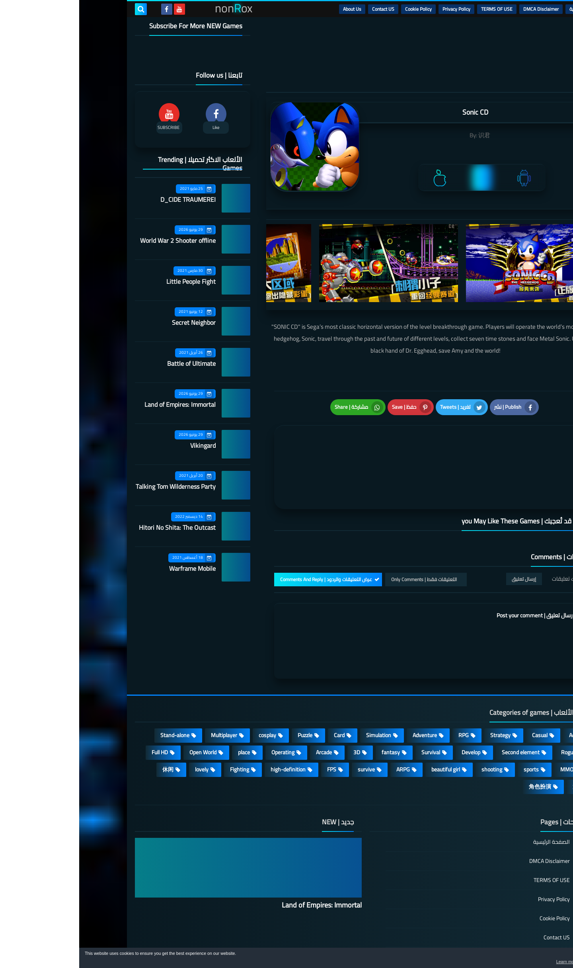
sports (452, 729)
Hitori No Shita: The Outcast (98, 527)
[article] (277, 446)
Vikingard (123, 445)
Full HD (80, 712)
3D (277, 712)
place (165, 712)
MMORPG (493, 729)
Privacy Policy (377, 9)
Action (497, 695)
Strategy (421, 695)
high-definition (208, 729)
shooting (412, 729)
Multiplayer (145, 695)
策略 (499, 747)
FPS (252, 729)
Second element (441, 712)
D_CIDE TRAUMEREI (108, 199)
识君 (405, 135)
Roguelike (493, 712)
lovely (122, 729)
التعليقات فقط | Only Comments (345, 539)
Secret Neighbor (114, 322)
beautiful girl (366, 729)
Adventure (345, 695)
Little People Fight (111, 281)
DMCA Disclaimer (461, 9)
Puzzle (225, 695)
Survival (351, 712)
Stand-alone (95, 695)
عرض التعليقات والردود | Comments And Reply (247, 539)
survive (287, 729)
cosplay (188, 695)
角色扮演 (461, 747)
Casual (460, 695)
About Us (273, 9)
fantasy (311, 712)
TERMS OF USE (417, 9)
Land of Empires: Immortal (100, 404)
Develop (391, 712)
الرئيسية (497, 9)
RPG (384, 695)
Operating (203, 712)
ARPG (324, 729)
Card (260, 695)
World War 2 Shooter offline (98, 240)
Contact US (304, 9)
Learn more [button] (496, 961)
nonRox (457, 943)
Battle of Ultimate (112, 363)
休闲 (88, 729)
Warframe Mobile (113, 568)
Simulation (299, 695)
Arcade (245, 712)
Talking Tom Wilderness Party (96, 486)
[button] (542, 959)
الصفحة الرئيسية (472, 802)
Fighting (160, 729)
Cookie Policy (339, 9)
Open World (123, 712)
